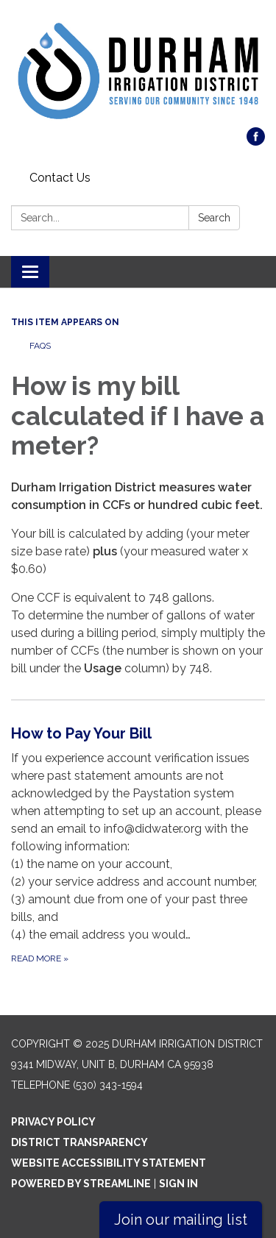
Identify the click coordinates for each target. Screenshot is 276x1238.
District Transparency (79, 1142)
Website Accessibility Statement (108, 1163)
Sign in (178, 1183)
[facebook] (256, 142)
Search (214, 218)
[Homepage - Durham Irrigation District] (138, 71)
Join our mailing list (180, 1219)
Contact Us (60, 178)
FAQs (40, 346)
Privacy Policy (53, 1122)
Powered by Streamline (81, 1183)
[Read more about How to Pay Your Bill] (138, 844)
